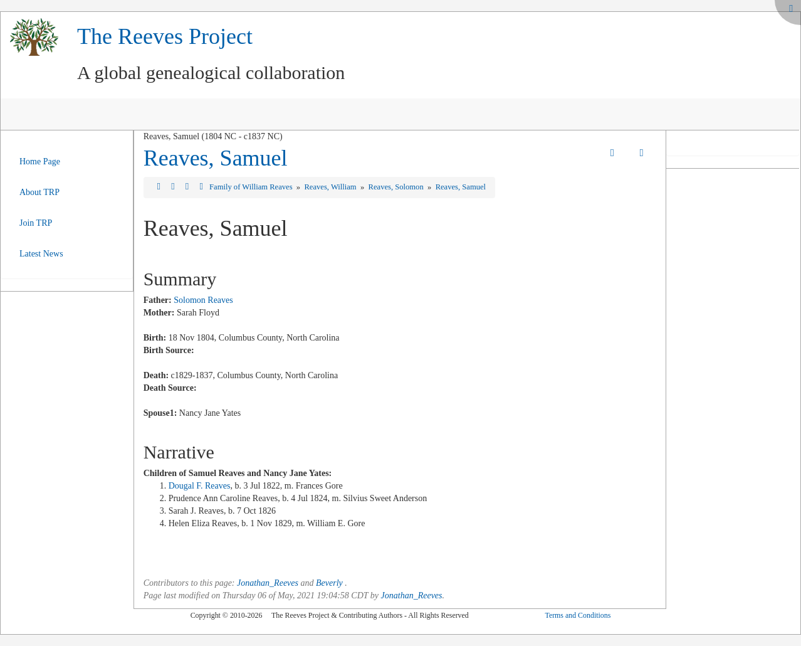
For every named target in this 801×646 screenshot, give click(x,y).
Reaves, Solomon (397, 187)
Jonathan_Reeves (267, 583)
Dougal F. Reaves (200, 485)
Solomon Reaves (203, 300)
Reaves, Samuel (216, 158)
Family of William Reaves (252, 187)
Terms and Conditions (577, 615)
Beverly (329, 583)
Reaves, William (331, 187)
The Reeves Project (165, 36)
